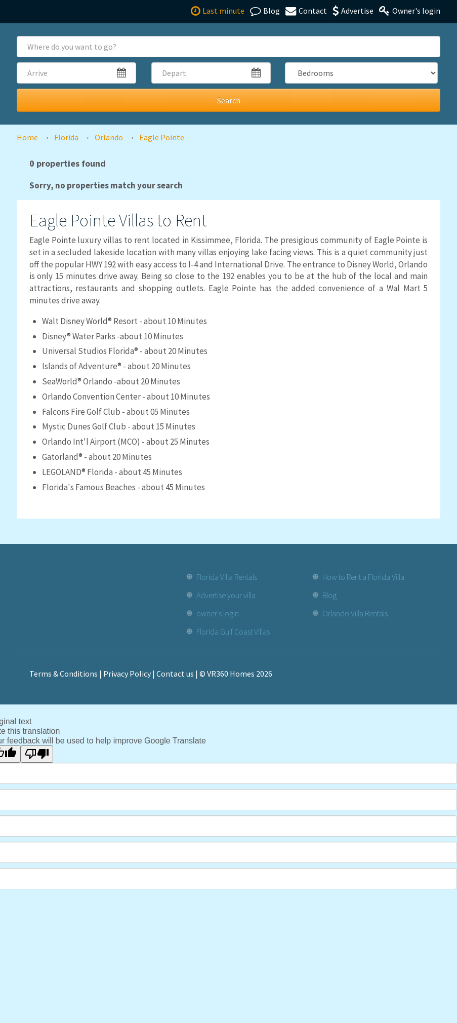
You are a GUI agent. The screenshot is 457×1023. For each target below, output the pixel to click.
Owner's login (409, 11)
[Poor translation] (37, 754)
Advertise (353, 11)
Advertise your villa (226, 595)
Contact (306, 11)
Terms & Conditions (63, 673)
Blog (265, 11)
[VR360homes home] (46, 11)
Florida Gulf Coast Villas (233, 631)
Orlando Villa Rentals (355, 613)
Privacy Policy (127, 673)
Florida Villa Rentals (226, 577)
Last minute (217, 11)
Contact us (175, 673)
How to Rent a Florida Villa (363, 577)
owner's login (217, 613)
